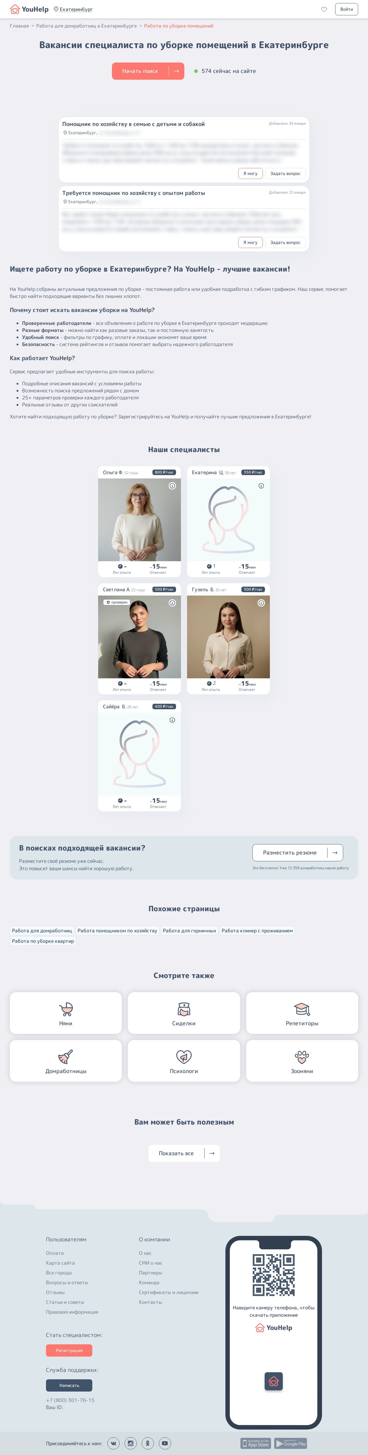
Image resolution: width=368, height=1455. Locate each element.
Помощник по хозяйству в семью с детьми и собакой (133, 124)
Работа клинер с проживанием (257, 930)
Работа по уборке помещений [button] (178, 25)
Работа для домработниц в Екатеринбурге (89, 25)
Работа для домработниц (42, 930)
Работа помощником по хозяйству (117, 930)
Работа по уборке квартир (43, 941)
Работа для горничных (189, 930)
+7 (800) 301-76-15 (70, 1398)
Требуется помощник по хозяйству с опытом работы (133, 193)
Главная (22, 25)
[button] (29, 9)
